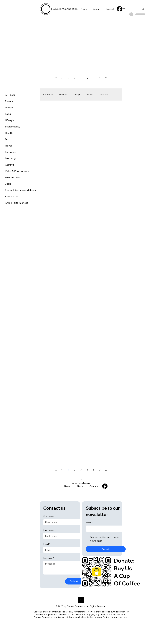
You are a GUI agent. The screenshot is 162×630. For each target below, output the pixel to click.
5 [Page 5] (93, 78)
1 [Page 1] (68, 78)
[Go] (81, 600)
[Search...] (128, 9)
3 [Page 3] (80, 78)
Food (90, 94)
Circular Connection (65, 9)
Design (77, 94)
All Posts (48, 94)
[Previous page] (62, 78)
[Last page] (106, 78)
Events (63, 94)
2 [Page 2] (74, 78)
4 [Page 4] (87, 78)
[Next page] (100, 78)
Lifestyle (103, 94)
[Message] (63, 567)
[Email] (62, 550)
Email (46, 544)
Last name (48, 530)
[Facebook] (119, 8)
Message (48, 558)
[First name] (62, 522)
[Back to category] (81, 481)
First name (48, 516)
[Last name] (62, 536)
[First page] (55, 78)
